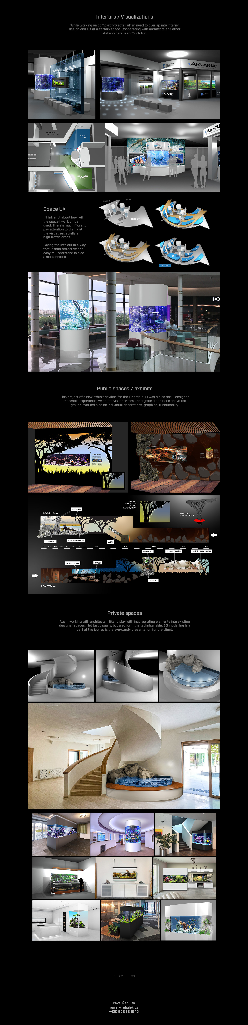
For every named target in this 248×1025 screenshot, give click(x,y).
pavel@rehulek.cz (124, 1007)
